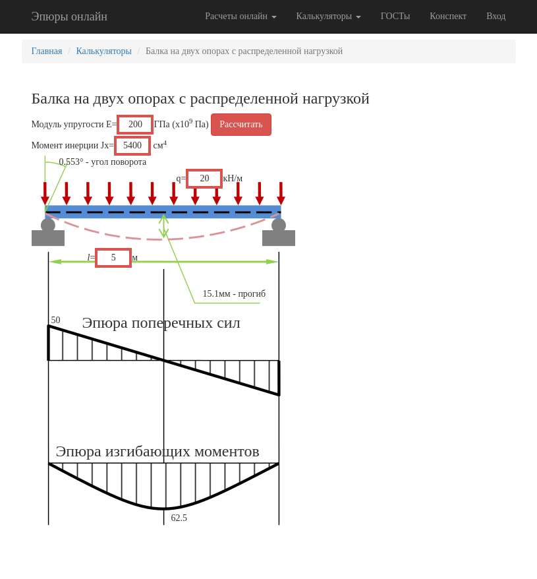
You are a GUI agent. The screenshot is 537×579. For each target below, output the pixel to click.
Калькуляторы (329, 16)
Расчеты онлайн (240, 16)
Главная (47, 51)
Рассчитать (240, 124)
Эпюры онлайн (69, 16)
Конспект (448, 16)
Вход (495, 16)
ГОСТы (395, 16)
